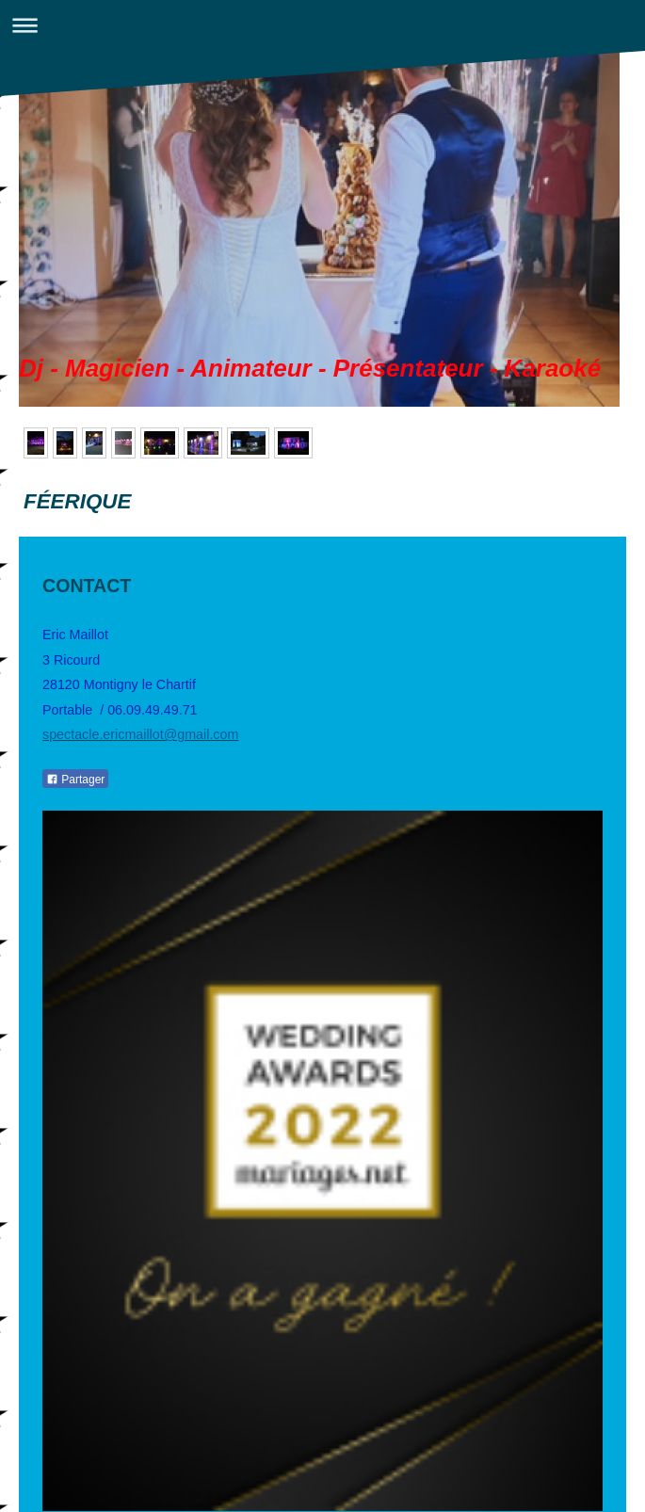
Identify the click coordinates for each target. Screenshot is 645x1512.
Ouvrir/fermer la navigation (322, 25)
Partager (75, 779)
